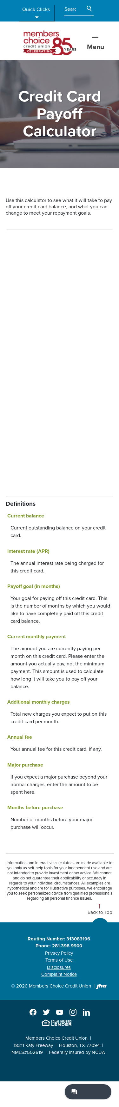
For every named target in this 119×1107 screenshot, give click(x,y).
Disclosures (59, 967)
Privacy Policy (59, 953)
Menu (95, 42)
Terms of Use (59, 960)
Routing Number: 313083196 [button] (59, 939)
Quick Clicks (36, 13)
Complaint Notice (59, 974)
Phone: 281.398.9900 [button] (59, 946)
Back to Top (100, 912)
